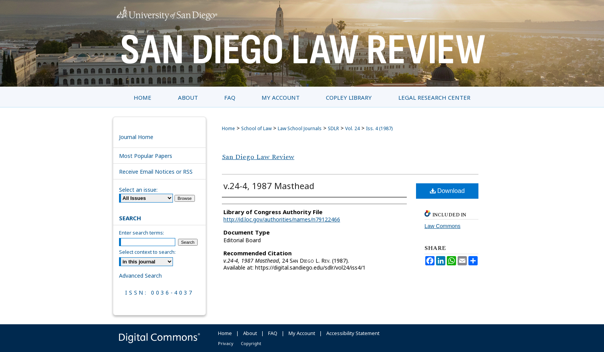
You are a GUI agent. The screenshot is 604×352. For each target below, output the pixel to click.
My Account (302, 333)
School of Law (256, 128)
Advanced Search (140, 275)
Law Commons (442, 226)
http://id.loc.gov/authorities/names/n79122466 (281, 219)
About (250, 333)
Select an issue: (138, 189)
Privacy (225, 343)
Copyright (251, 343)
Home (228, 128)
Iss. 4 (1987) (379, 128)
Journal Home (136, 137)
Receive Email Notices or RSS (156, 171)
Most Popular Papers (145, 155)
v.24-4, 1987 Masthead (268, 185)
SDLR (333, 128)
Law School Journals (300, 128)
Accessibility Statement (352, 333)
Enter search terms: (141, 232)
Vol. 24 (352, 128)
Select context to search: (147, 251)
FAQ (272, 333)
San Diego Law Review (258, 157)
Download (447, 191)
